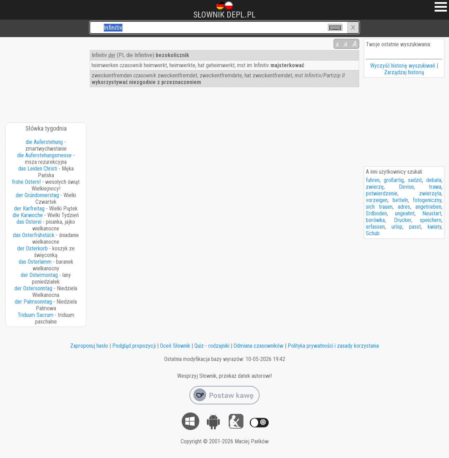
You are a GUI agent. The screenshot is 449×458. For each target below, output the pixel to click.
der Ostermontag (39, 275)
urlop (396, 226)
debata (433, 180)
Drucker (402, 220)
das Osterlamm (35, 261)
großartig (394, 180)
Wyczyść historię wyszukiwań (402, 65)
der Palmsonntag (33, 301)
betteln (400, 200)
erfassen (375, 226)
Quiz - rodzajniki (211, 345)
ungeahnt (405, 213)
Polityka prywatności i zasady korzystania (333, 345)
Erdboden (376, 213)
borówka (375, 220)
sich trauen (379, 206)
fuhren (373, 180)
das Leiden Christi (37, 168)
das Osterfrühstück (33, 235)
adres (404, 206)
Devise (406, 186)
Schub (373, 233)
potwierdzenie (381, 193)
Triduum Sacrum (35, 315)
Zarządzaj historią (404, 72)
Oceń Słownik (175, 345)
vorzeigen (377, 200)
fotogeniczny (427, 200)
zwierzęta (430, 193)
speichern (430, 220)
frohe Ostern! (26, 182)
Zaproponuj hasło (89, 345)
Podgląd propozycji (134, 345)
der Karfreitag (29, 208)
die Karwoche (28, 215)
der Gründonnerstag (37, 195)
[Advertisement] (46, 77)
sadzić (415, 180)
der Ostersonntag (33, 288)
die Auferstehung (44, 142)
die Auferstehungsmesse (44, 155)
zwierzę (375, 186)
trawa (435, 186)
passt (415, 226)
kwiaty (434, 226)
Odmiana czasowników (258, 345)
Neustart (431, 213)
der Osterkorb (32, 248)
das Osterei (28, 221)
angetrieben (428, 206)
